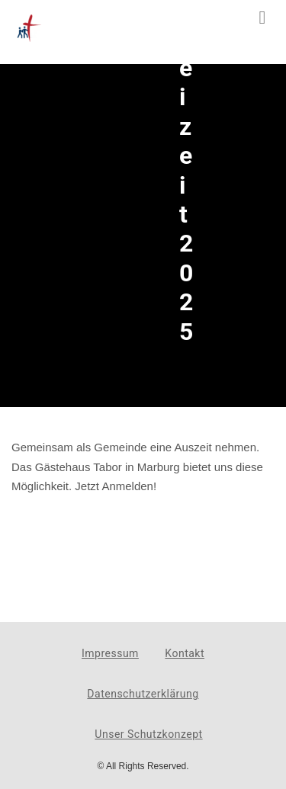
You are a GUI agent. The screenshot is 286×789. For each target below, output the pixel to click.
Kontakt (184, 653)
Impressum (110, 653)
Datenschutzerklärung (142, 694)
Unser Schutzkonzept (148, 734)
